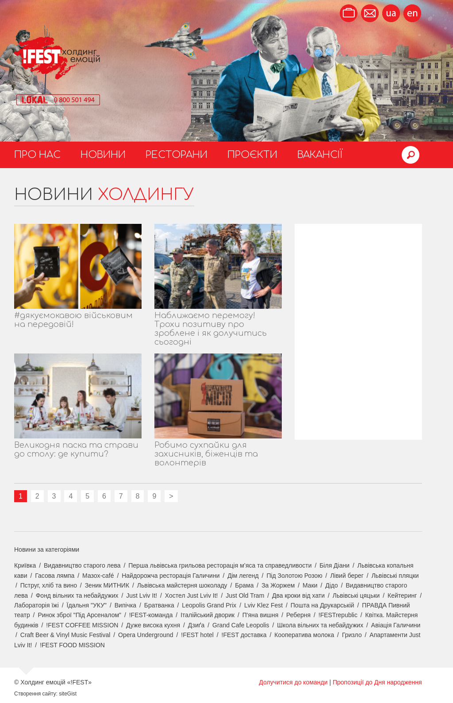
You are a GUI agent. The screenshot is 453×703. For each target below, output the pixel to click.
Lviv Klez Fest (263, 605)
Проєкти (252, 155)
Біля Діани (334, 565)
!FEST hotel (197, 634)
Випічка (125, 605)
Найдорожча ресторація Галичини (170, 575)
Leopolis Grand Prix (209, 605)
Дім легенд (243, 575)
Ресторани (176, 155)
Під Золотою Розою (294, 575)
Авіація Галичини (396, 625)
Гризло (352, 634)
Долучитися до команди (293, 682)
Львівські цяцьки (356, 595)
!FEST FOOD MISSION (72, 645)
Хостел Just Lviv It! (191, 595)
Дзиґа (196, 625)
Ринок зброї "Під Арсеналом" (79, 614)
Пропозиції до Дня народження (377, 682)
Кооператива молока (304, 634)
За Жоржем (278, 585)
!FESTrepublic (338, 614)
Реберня (298, 614)
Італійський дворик (207, 614)
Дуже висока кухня (153, 625)
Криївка (25, 565)
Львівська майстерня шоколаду (182, 585)
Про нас (37, 155)
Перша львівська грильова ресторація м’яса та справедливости (219, 565)
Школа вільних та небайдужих (320, 625)
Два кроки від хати (298, 595)
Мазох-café (98, 575)
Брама (244, 585)
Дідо (331, 585)
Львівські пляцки (395, 575)
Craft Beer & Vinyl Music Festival (65, 634)
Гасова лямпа (54, 575)
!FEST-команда (151, 614)
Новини (103, 155)
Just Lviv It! (141, 595)
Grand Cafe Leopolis (240, 625)
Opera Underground (145, 634)
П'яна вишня (260, 614)
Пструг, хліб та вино (48, 585)
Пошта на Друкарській (322, 605)
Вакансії (320, 155)
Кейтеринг (402, 595)
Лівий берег (347, 575)
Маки (310, 585)
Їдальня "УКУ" (87, 605)
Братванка (159, 605)
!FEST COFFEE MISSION (82, 625)
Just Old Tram (245, 595)
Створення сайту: (36, 694)
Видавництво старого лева (82, 565)
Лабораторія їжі (36, 605)
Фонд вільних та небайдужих (77, 595)
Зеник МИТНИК (107, 585)
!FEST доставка (244, 634)
